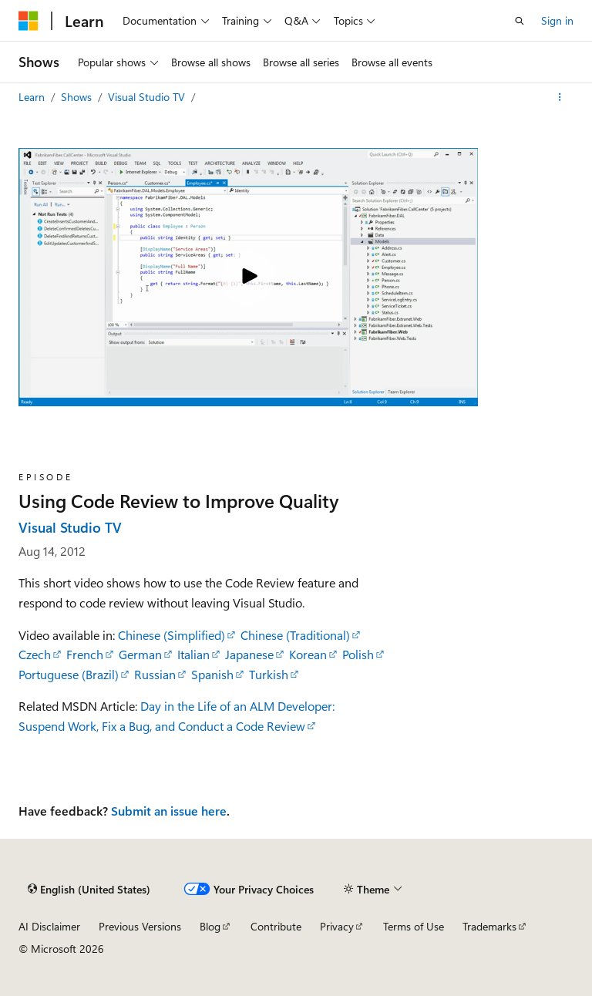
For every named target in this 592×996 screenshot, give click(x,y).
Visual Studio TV (148, 96)
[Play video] (248, 278)
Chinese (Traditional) (295, 635)
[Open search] (519, 21)
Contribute (276, 926)
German (140, 654)
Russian (155, 674)
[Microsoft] (28, 21)
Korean (308, 654)
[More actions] (560, 97)
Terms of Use (413, 926)
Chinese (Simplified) (171, 635)
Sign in (557, 20)
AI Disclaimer (49, 926)
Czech (34, 654)
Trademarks (489, 926)
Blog (210, 926)
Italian (193, 654)
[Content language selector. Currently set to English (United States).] (89, 889)
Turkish (268, 674)
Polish (358, 654)
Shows (78, 96)
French (84, 654)
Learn (33, 96)
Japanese (249, 654)
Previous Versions (140, 926)
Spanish (212, 674)
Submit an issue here (169, 811)
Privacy (337, 926)
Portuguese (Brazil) (68, 674)
